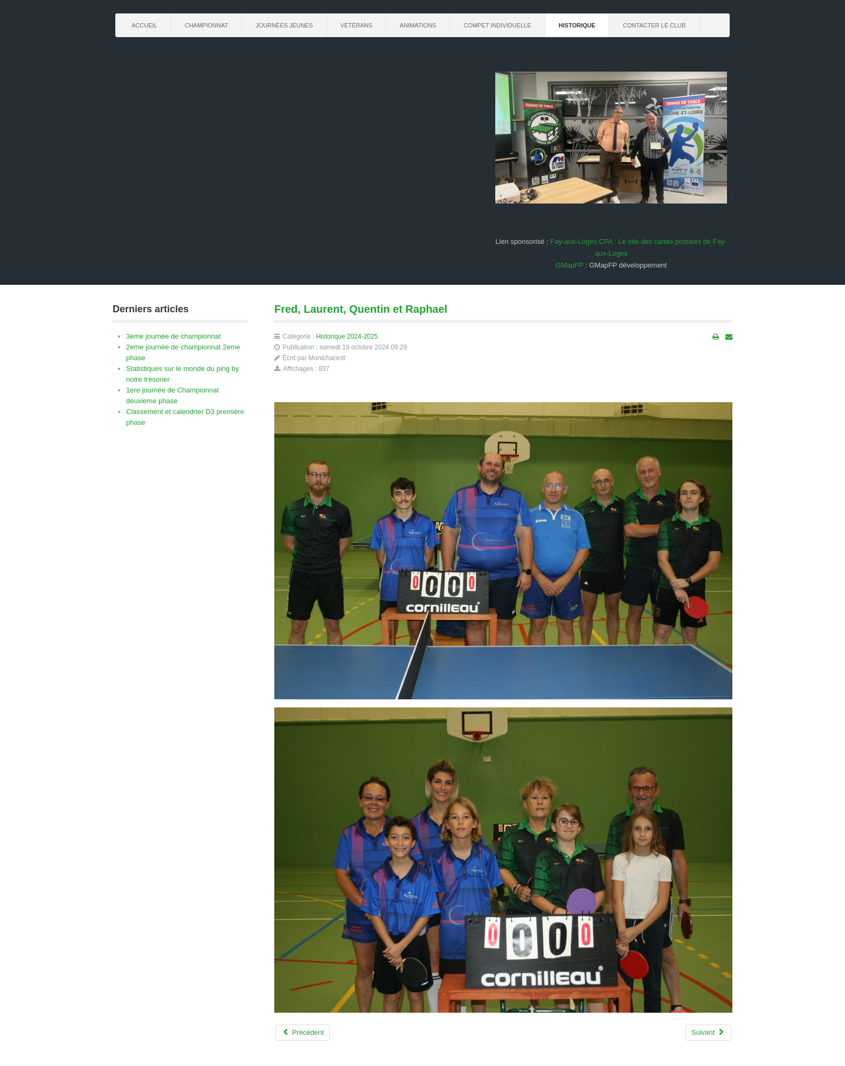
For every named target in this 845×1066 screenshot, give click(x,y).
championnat (206, 25)
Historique (577, 25)
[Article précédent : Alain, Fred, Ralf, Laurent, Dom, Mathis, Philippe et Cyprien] (302, 1033)
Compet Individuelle (497, 25)
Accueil (144, 25)
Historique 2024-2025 (347, 336)
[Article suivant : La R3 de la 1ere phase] (708, 1033)
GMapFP (570, 265)
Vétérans (356, 25)
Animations (418, 25)
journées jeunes (284, 25)
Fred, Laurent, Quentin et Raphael (360, 309)
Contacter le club (654, 25)
